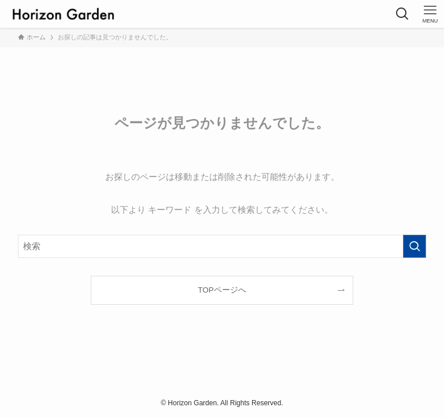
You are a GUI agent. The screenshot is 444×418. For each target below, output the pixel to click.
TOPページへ (222, 290)
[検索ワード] (222, 246)
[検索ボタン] (402, 14)
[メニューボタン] (430, 14)
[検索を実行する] (414, 246)
